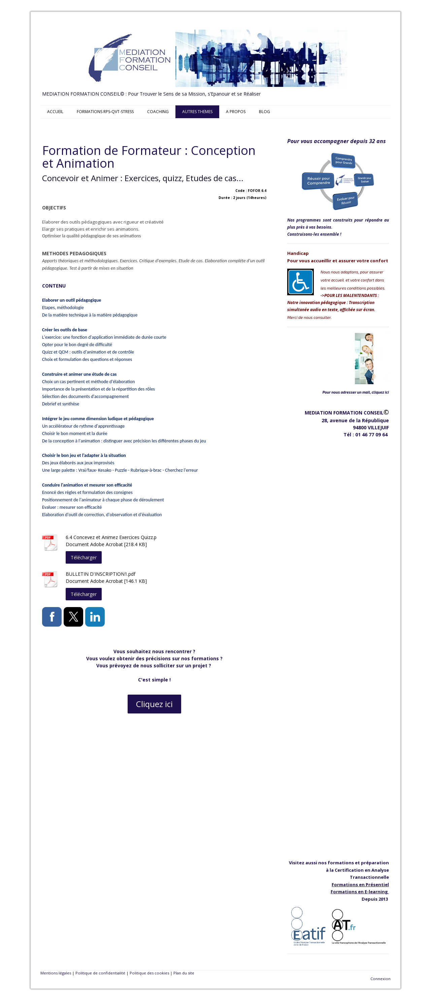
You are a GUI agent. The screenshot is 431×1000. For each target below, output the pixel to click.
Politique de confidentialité (100, 972)
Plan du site (183, 972)
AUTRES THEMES (197, 111)
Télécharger (84, 557)
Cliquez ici (154, 703)
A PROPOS (235, 111)
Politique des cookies (149, 972)
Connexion (380, 978)
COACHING (158, 111)
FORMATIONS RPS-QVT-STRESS (105, 111)
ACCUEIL (55, 111)
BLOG (264, 111)
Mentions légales (55, 972)
